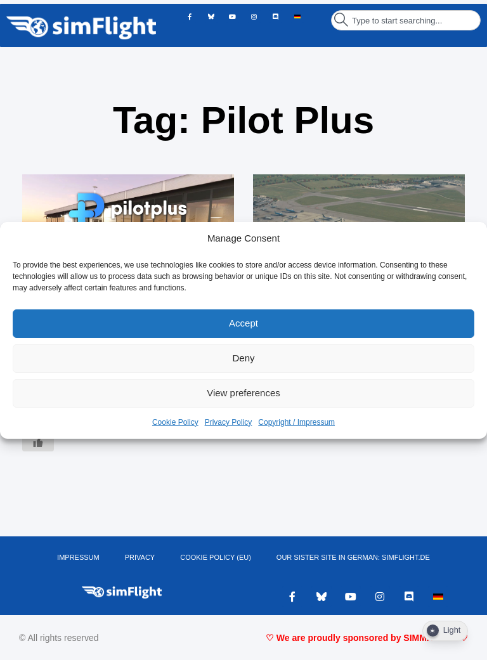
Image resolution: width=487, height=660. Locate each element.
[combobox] (406, 20)
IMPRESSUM (78, 557)
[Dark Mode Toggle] (445, 631)
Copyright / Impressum (296, 422)
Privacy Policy (228, 422)
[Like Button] (38, 441)
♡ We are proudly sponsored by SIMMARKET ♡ (367, 638)
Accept (243, 323)
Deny (243, 358)
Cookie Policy (175, 422)
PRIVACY (140, 557)
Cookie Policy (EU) (215, 557)
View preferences (243, 392)
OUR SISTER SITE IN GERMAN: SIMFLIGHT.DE (353, 557)
